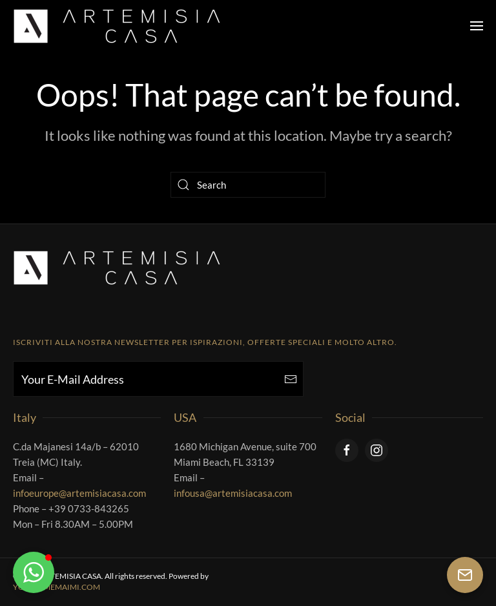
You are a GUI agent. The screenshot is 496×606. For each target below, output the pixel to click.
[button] (476, 26)
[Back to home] (117, 26)
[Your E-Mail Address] (158, 379)
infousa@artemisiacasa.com (233, 493)
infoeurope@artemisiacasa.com (79, 493)
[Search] (248, 185)
